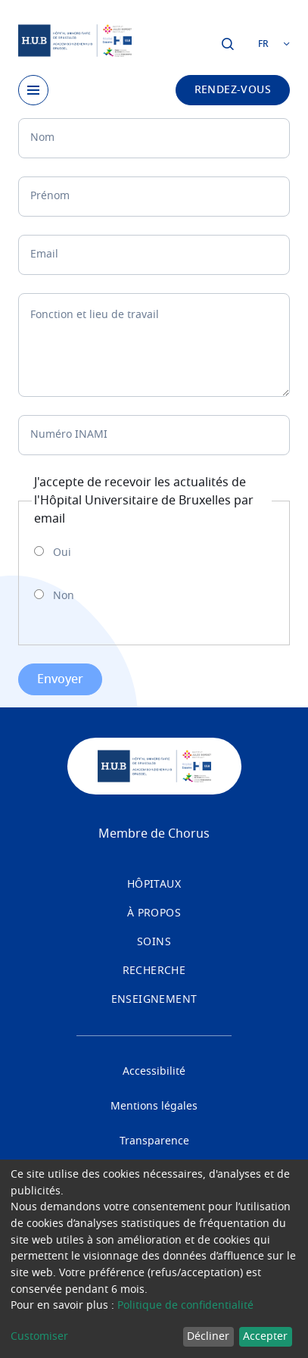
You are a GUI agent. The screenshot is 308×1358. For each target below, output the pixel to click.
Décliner (208, 1336)
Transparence (154, 1141)
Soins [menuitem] (154, 942)
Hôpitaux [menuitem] (154, 884)
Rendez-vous (232, 90)
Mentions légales (154, 1106)
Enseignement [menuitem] (154, 999)
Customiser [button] (39, 1336)
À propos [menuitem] (154, 913)
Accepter (265, 1336)
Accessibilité (154, 1071)
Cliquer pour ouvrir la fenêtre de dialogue (228, 44)
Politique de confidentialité (185, 1305)
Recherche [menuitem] (154, 971)
